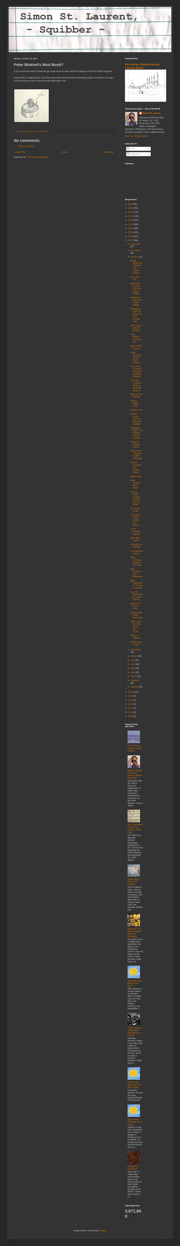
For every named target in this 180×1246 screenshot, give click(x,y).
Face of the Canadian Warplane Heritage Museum (136, 371)
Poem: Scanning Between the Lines (135, 561)
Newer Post (20, 152)
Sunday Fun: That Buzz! (133, 1167)
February (135, 680)
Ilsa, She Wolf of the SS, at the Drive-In (136, 596)
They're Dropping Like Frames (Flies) (135, 467)
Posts (131, 148)
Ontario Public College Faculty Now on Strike (135, 498)
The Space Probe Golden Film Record (135, 520)
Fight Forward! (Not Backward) (136, 573)
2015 (130, 696)
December (135, 244)
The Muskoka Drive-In (136, 552)
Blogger (102, 1230)
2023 (130, 216)
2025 (130, 208)
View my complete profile (136, 136)
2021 (130, 224)
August (134, 656)
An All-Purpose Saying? (135, 531)
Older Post (109, 152)
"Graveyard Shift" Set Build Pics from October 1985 (136, 315)
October (135, 257)
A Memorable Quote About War (136, 615)
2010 (130, 712)
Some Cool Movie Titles (135, 606)
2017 (130, 240)
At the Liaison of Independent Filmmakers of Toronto (135, 1032)
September (136, 649)
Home (65, 152)
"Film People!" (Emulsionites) (136, 338)
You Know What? (135, 509)
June (133, 664)
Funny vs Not (136, 410)
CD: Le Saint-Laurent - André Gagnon (135, 748)
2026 (130, 204)
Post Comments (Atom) (37, 157)
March (134, 676)
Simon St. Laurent (151, 113)
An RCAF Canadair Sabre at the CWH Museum (135, 385)
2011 (130, 708)
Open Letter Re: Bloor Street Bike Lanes (135, 626)
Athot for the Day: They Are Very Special (134, 1085)
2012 (130, 704)
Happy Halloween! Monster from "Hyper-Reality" (136, 266)
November (135, 250)
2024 (130, 212)
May (133, 668)
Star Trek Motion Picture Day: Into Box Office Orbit (135, 828)
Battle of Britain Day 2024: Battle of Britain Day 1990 (135, 774)
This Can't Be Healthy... (136, 395)
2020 (130, 228)
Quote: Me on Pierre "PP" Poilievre (134, 882)
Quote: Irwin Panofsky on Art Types (135, 1122)
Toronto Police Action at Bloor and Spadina (136, 419)
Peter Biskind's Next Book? (135, 484)
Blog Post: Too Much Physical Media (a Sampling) (134, 933)
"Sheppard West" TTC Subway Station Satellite (136, 433)
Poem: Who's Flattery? (136, 347)
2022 (130, 220)
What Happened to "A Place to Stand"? (136, 584)
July (133, 660)
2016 (130, 692)
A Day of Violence (135, 636)
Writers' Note (136, 476)
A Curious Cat (134, 278)
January (135, 687)
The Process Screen (136, 643)
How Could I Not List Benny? (135, 328)
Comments (133, 154)
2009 (130, 716)
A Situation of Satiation (136, 545)
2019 (130, 232)
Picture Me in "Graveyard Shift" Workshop (136, 455)
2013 (130, 700)
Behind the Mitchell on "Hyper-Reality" (136, 301)
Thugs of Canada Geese (135, 444)
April (133, 672)
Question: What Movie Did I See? (135, 983)
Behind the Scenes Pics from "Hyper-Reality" (135, 288)
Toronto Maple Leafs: (134, 403)
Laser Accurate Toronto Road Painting (135, 357)
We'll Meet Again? (135, 539)
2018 (130, 236)
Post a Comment (26, 146)
